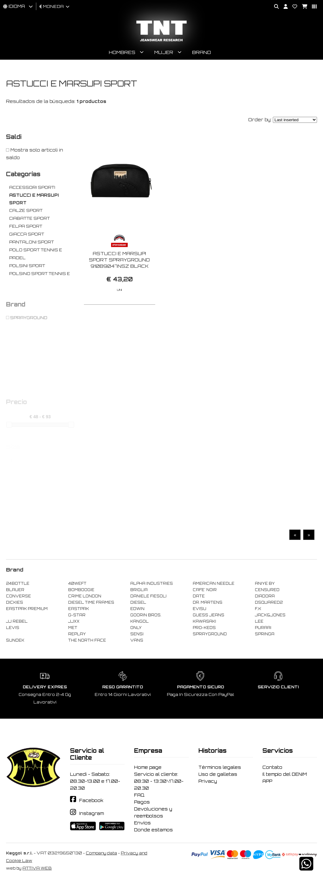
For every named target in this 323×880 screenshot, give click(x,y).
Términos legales (219, 767)
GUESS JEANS (208, 615)
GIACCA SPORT (26, 234)
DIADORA (265, 596)
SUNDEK (15, 640)
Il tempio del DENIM (284, 774)
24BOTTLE (17, 583)
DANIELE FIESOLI (148, 596)
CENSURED (267, 590)
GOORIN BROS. (145, 615)
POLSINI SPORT (27, 265)
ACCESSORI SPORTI (32, 187)
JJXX (73, 621)
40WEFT (77, 583)
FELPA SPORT (25, 226)
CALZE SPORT (26, 210)
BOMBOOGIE (81, 590)
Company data (101, 853)
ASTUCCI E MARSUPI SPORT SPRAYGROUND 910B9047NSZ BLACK (119, 260)
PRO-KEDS (204, 628)
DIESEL (138, 602)
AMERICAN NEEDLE (213, 583)
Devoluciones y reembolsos (153, 812)
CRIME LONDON (84, 596)
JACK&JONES (270, 615)
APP (267, 781)
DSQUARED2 (269, 602)
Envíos (142, 822)
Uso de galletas (217, 774)
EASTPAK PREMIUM (27, 609)
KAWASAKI (204, 621)
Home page (148, 767)
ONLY (136, 628)
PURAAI (263, 628)
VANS (136, 640)
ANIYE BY (265, 583)
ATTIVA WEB (37, 868)
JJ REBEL (16, 621)
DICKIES (14, 602)
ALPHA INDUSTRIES (151, 583)
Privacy (207, 781)
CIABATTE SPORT (29, 218)
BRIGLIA (139, 590)
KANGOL (139, 621)
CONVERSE (18, 596)
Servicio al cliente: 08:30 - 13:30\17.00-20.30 (159, 781)
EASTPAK (78, 609)
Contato (272, 767)
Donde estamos (153, 829)
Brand (201, 52)
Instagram (91, 813)
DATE (199, 596)
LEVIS (12, 628)
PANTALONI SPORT (31, 242)
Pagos (142, 802)
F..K (258, 609)
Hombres (122, 52)
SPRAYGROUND (210, 634)
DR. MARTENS (207, 602)
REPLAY (77, 634)
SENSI (137, 634)
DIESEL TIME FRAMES (91, 602)
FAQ (139, 795)
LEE (259, 621)
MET (72, 628)
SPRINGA (264, 634)
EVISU (199, 609)
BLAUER (15, 590)
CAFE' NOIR (205, 590)
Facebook (91, 800)
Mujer (163, 52)
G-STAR (76, 615)
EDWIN (137, 609)
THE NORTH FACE (87, 640)
